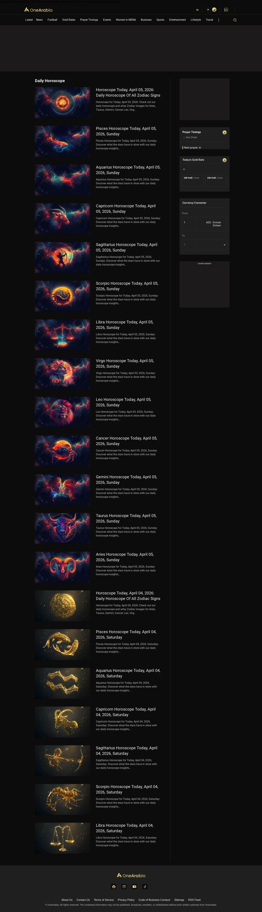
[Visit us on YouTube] (134, 886)
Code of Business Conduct (154, 899)
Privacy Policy (126, 899)
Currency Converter (194, 202)
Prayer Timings (89, 19)
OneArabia (38, 12)
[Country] (183, 169)
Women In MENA (126, 19)
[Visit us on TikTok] (145, 886)
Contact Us (83, 899)
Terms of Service (104, 899)
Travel (209, 19)
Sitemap (179, 899)
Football (52, 19)
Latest (29, 19)
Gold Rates (68, 19)
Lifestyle (196, 19)
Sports (160, 19)
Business (146, 19)
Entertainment (177, 19)
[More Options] (219, 20)
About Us (67, 899)
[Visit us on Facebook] (113, 886)
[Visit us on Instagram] (124, 886)
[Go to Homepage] (131, 875)
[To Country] (212, 244)
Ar (197, 9)
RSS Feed (194, 899)
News (39, 19)
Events (107, 19)
